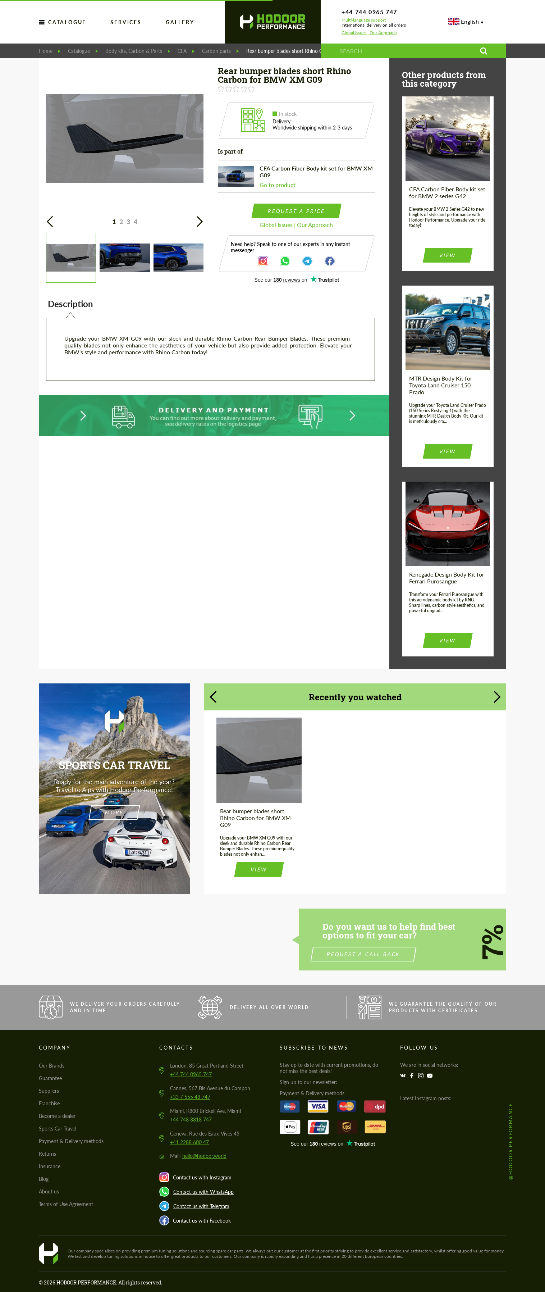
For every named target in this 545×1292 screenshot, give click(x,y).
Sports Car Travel (57, 1128)
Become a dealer (57, 1116)
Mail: (198, 1156)
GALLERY (180, 22)
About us (49, 1191)
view (448, 255)
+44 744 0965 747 (369, 11)
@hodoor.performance (510, 1141)
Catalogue (67, 22)
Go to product (278, 184)
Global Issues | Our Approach (369, 32)
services (125, 22)
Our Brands (51, 1066)
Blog (44, 1179)
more (114, 812)
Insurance (49, 1166)
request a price (296, 211)
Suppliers (49, 1091)
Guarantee (50, 1078)
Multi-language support (364, 20)
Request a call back (398, 954)
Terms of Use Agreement (66, 1204)
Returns (47, 1154)
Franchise (49, 1103)
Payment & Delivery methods (71, 1141)
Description (70, 304)
